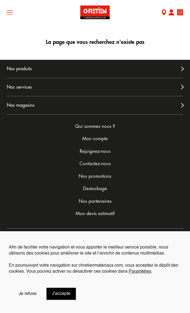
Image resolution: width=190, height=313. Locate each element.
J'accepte (61, 294)
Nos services (19, 87)
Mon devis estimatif (95, 213)
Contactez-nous (95, 163)
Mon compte (171, 13)
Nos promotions (95, 176)
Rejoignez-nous (95, 151)
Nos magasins (21, 105)
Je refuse (28, 294)
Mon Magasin (164, 13)
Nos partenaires (95, 201)
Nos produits (19, 68)
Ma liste (180, 13)
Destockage (95, 188)
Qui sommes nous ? (95, 126)
